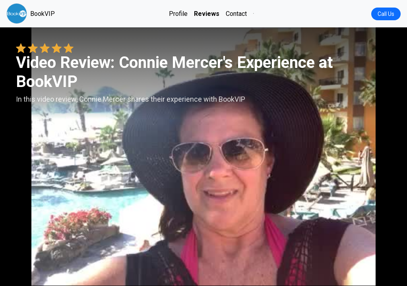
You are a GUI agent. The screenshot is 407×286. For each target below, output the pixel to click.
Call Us (386, 14)
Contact (236, 13)
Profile (178, 13)
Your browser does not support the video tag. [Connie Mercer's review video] (203, 156)
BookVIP (30, 13)
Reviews (206, 13)
